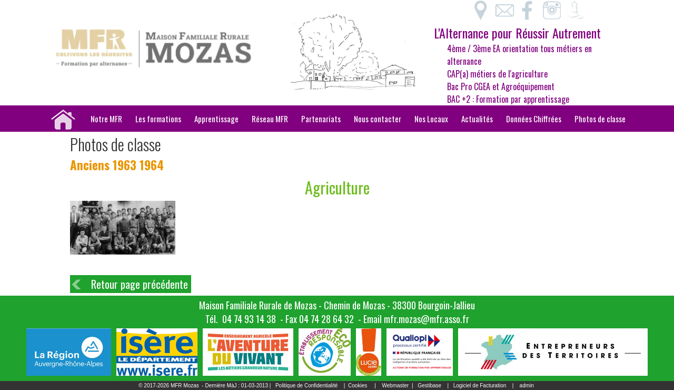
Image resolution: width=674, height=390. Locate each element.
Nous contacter (377, 118)
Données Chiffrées (533, 118)
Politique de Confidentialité (306, 385)
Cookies (357, 385)
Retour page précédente (139, 284)
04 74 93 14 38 (249, 319)
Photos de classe (600, 118)
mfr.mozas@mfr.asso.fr (426, 319)
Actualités (477, 118)
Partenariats (321, 118)
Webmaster (395, 385)
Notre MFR (106, 118)
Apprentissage (216, 118)
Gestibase (429, 385)
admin (527, 385)
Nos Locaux (431, 118)
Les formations (158, 118)
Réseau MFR (270, 118)
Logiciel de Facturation (480, 385)
